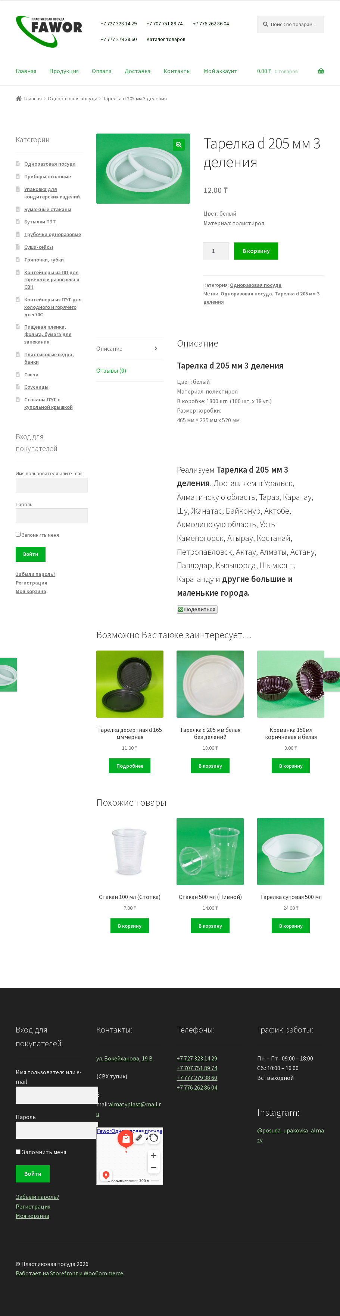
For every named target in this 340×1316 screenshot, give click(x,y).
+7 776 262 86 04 (211, 23)
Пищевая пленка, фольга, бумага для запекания (48, 334)
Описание (109, 348)
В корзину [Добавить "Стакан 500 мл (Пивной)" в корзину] (210, 925)
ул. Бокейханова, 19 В (124, 1058)
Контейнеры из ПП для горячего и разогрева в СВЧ (51, 280)
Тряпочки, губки (44, 259)
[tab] (129, 349)
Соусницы (36, 386)
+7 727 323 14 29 (119, 23)
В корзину (256, 250)
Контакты (177, 71)
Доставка (137, 71)
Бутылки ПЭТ (40, 221)
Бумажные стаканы (47, 209)
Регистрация (31, 582)
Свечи (31, 374)
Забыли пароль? (35, 574)
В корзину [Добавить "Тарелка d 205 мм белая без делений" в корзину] (210, 765)
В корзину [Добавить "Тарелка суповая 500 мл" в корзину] (291, 925)
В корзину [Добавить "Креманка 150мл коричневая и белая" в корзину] (291, 765)
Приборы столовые (47, 176)
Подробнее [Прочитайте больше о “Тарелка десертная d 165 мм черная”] (129, 765)
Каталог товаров (166, 39)
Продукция (64, 71)
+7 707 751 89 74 (165, 23)
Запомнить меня (37, 535)
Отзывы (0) (111, 370)
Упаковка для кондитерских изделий (52, 193)
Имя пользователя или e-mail (49, 473)
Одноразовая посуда (72, 98)
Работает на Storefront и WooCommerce (69, 1273)
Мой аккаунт (220, 71)
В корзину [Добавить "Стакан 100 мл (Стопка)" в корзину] (129, 925)
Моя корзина (31, 591)
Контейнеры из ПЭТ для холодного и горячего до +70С (53, 307)
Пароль (24, 504)
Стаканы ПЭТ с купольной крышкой (48, 403)
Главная (26, 71)
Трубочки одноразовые (52, 234)
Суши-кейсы (38, 247)
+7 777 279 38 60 (119, 39)
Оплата (102, 71)
